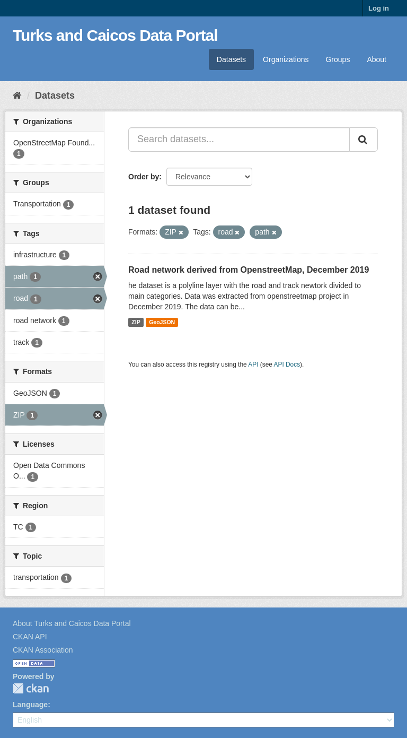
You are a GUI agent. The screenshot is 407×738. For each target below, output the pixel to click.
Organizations (285, 59)
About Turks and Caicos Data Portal (72, 623)
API (253, 364)
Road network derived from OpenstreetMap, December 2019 (248, 269)
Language (30, 704)
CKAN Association (43, 650)
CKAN (31, 688)
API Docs (287, 364)
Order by (143, 176)
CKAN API (30, 636)
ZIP (135, 322)
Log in (378, 8)
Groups (337, 59)
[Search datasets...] (239, 139)
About (376, 59)
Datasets (231, 59)
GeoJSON (162, 322)
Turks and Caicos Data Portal (115, 35)
